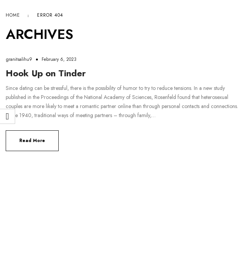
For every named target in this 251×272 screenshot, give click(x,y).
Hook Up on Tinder (46, 73)
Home (13, 15)
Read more (32, 140)
